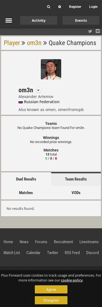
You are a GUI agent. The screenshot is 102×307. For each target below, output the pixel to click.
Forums (41, 241)
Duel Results (26, 179)
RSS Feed (72, 252)
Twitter (52, 252)
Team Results (76, 179)
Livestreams (89, 241)
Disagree (51, 300)
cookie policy (72, 280)
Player (12, 43)
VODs (76, 192)
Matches (26, 192)
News (24, 241)
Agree (51, 289)
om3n (34, 43)
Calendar (33, 252)
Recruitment (63, 241)
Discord (92, 252)
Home (8, 241)
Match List (12, 252)
